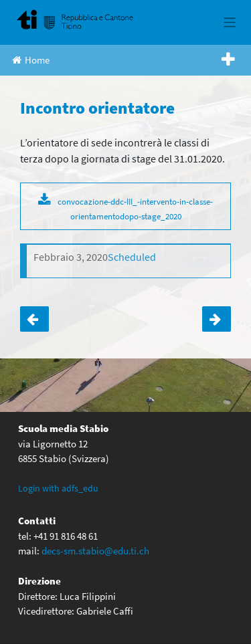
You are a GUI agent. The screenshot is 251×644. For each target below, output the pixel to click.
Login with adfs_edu (58, 488)
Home (31, 59)
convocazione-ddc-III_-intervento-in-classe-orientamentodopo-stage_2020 (135, 208)
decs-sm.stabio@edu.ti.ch (95, 550)
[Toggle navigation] (230, 22)
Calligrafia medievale (34, 319)
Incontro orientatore (216, 319)
